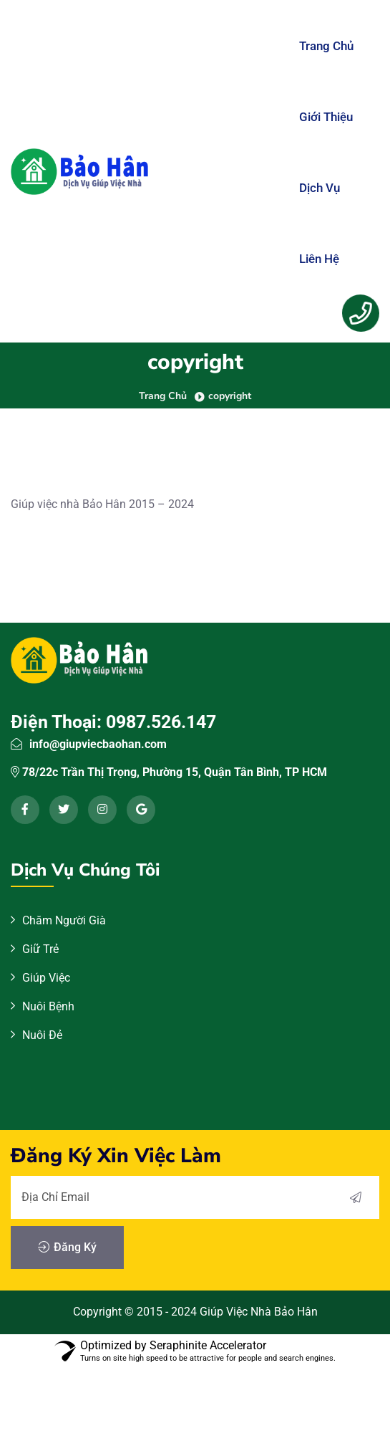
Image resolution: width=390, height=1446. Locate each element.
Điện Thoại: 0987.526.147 (113, 722)
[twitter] (63, 809)
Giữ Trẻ (40, 949)
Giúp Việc (46, 978)
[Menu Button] (361, 313)
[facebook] (25, 809)
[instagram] (102, 809)
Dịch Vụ (319, 188)
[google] (141, 809)
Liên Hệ (319, 259)
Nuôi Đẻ (42, 1035)
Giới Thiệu (326, 117)
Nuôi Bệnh (48, 1006)
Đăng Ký (67, 1247)
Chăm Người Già (64, 920)
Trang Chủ (326, 46)
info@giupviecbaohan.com (98, 744)
